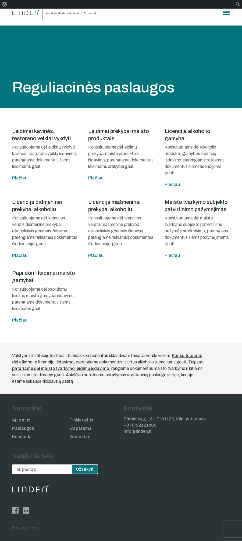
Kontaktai (79, 436)
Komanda (22, 436)
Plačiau (19, 178)
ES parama (80, 428)
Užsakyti (84, 469)
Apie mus (21, 420)
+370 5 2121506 (140, 425)
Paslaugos (23, 428)
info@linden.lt (138, 431)
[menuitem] (4, 4)
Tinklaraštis (81, 420)
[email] (55, 469)
